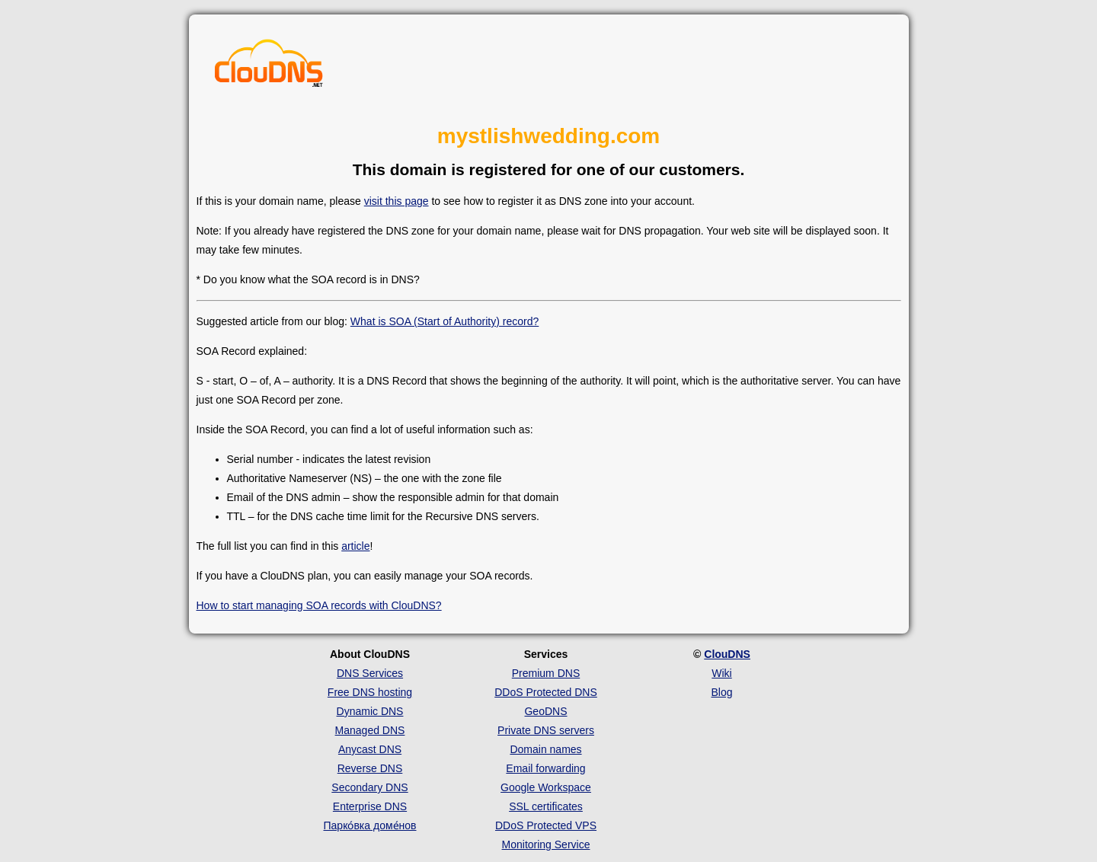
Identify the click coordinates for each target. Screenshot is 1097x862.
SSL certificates (546, 806)
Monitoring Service (546, 844)
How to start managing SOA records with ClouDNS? (319, 605)
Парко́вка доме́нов (370, 825)
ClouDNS (727, 654)
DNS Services (370, 673)
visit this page (396, 201)
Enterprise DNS (370, 806)
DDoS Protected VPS (545, 825)
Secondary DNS (369, 787)
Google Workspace (546, 787)
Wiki (721, 673)
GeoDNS (545, 711)
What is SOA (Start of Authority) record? (444, 321)
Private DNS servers (545, 730)
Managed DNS (370, 730)
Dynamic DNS (370, 711)
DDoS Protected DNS (545, 692)
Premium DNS (546, 673)
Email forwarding (545, 768)
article (355, 546)
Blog (721, 692)
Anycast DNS (369, 749)
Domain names (545, 749)
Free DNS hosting (370, 692)
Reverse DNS (370, 768)
